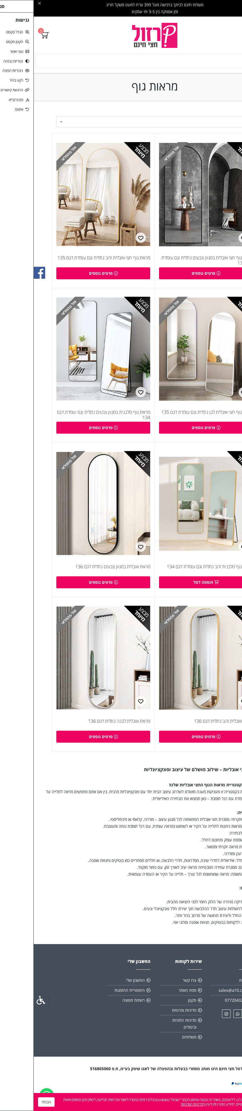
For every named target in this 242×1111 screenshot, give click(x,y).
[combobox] (121, 122)
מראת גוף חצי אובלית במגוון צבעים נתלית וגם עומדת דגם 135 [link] (173, 261)
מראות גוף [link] (225, 774)
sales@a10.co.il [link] (199, 994)
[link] (121, 35)
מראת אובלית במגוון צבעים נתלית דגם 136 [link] (78, 570)
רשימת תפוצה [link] (100, 1004)
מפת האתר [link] (153, 994)
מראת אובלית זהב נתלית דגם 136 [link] (189, 725)
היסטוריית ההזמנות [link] (96, 994)
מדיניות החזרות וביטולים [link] (150, 1028)
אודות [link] (209, 984)
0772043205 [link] (202, 1004)
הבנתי (12, 1101)
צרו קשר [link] (155, 984)
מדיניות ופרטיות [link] (150, 1014)
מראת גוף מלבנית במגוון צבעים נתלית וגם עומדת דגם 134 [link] (69, 417)
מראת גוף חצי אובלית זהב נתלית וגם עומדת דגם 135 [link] (70, 259)
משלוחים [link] (155, 1041)
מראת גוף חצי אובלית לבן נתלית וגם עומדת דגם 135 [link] (173, 414)
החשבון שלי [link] (101, 984)
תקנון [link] (158, 1004)
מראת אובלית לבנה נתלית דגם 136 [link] (85, 725)
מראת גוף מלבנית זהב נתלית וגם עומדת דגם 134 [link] (176, 570)
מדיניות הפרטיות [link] (158, 1104)
